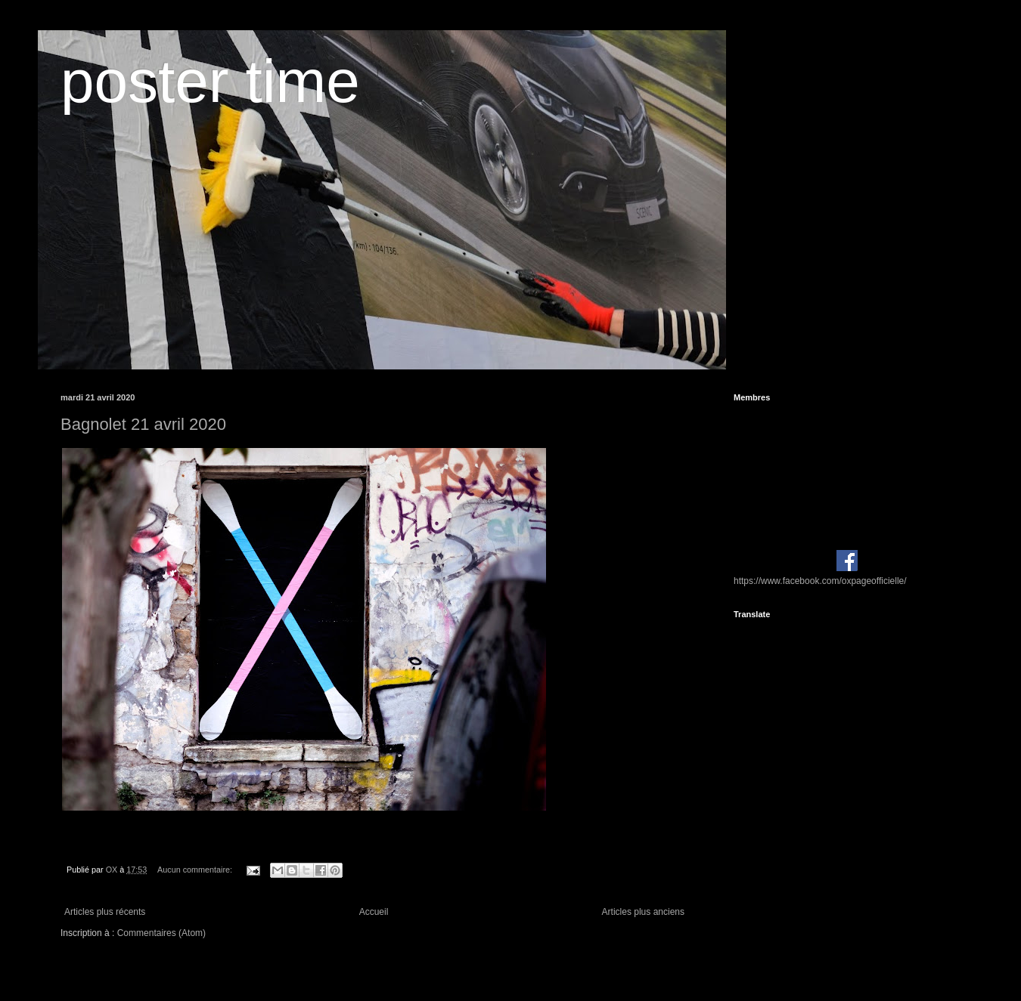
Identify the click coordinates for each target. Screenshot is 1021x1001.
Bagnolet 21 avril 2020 (143, 424)
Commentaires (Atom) (161, 933)
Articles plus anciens (643, 912)
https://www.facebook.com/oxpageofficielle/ (820, 581)
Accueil (374, 912)
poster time (210, 81)
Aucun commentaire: (195, 869)
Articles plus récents (104, 912)
